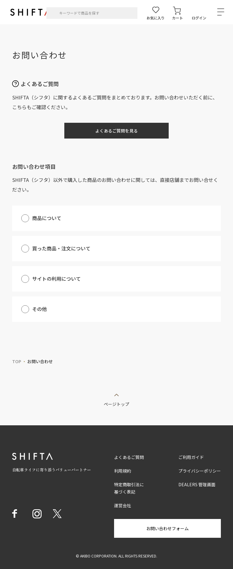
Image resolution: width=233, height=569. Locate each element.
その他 (39, 309)
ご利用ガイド (191, 457)
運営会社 (122, 505)
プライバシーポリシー (199, 471)
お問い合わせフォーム (167, 528)
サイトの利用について (56, 278)
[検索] (53, 13)
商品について (46, 218)
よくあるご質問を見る (116, 131)
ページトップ (116, 403)
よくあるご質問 (129, 457)
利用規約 (122, 471)
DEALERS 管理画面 (196, 484)
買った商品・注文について (61, 248)
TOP (16, 361)
